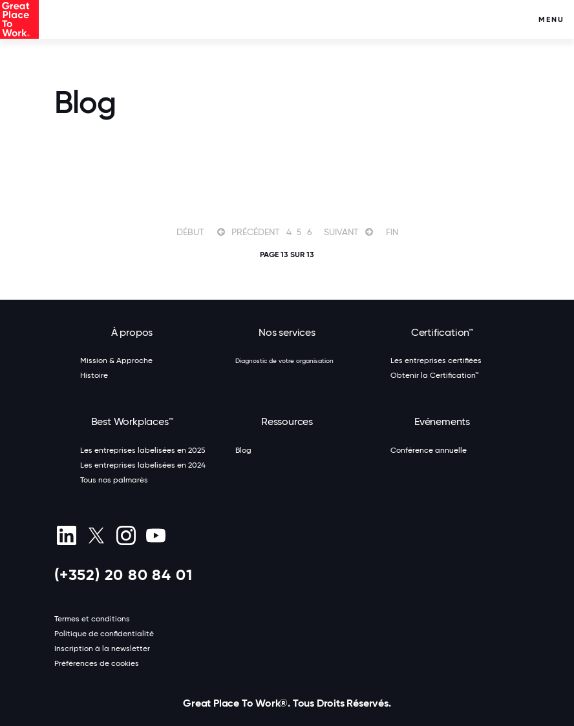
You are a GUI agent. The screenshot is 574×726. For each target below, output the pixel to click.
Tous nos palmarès (114, 479)
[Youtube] (155, 535)
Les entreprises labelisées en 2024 (143, 465)
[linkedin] (66, 535)
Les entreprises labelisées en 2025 (143, 450)
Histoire (94, 375)
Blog (243, 450)
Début (190, 232)
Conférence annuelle (428, 450)
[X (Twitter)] (96, 535)
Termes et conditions (92, 618)
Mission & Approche (116, 360)
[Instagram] (126, 535)
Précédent (255, 232)
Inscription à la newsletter (102, 648)
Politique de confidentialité (104, 633)
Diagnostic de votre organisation (284, 360)
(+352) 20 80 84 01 (123, 574)
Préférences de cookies (96, 663)
